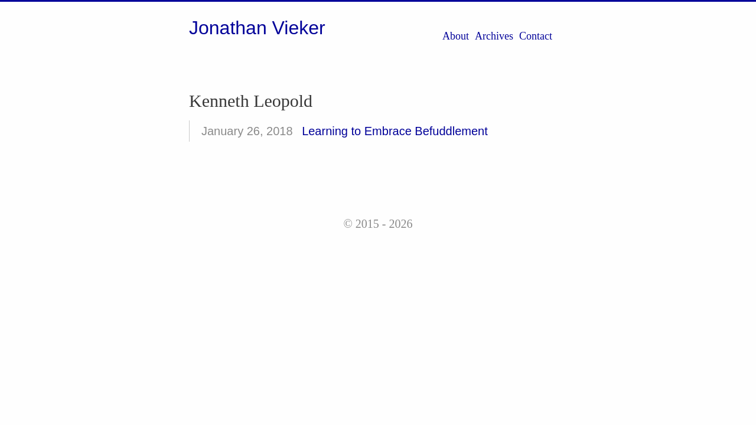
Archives (494, 36)
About (455, 36)
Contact (535, 36)
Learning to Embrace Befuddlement (395, 131)
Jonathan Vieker (257, 27)
